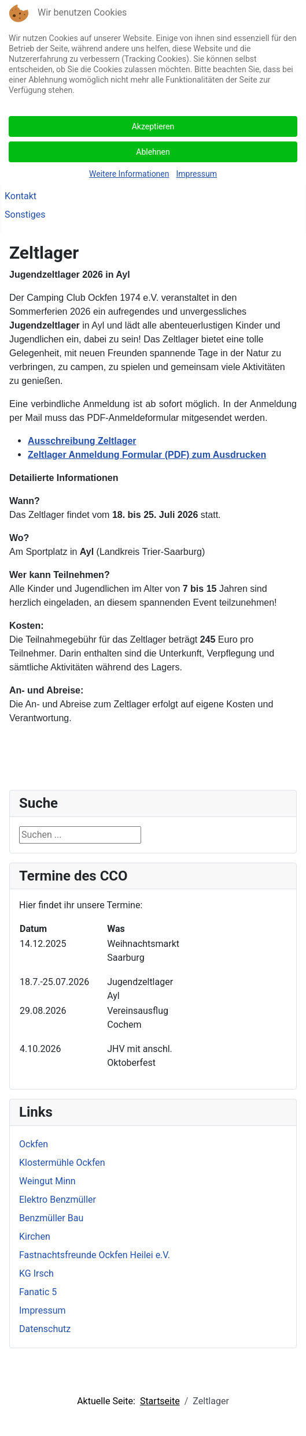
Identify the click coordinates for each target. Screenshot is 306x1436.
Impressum (42, 1310)
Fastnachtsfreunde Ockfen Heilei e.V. (94, 1254)
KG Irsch (36, 1273)
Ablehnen (152, 151)
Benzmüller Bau (51, 1218)
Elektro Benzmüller (57, 1199)
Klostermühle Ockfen (62, 1162)
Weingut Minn (47, 1181)
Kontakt (20, 196)
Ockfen (33, 1144)
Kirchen (34, 1236)
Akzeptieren (153, 126)
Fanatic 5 (38, 1291)
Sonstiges (25, 214)
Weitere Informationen (129, 173)
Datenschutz (45, 1328)
